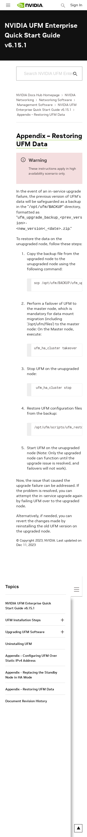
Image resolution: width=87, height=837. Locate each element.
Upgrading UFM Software (25, 630)
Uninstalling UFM (18, 642)
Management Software (35, 105)
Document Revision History (26, 699)
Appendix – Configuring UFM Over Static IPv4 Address (31, 656)
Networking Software (55, 100)
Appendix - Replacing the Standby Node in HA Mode (31, 673)
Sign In (76, 5)
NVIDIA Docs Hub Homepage (38, 95)
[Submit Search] (72, 73)
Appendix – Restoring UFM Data (41, 114)
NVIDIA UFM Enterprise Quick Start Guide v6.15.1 (28, 603)
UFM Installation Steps (23, 618)
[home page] (30, 5)
